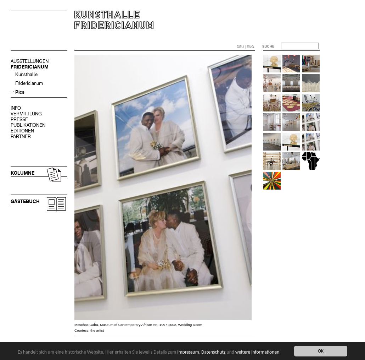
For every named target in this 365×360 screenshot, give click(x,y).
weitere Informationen (257, 352)
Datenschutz (213, 352)
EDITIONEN (22, 130)
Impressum (188, 352)
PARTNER (21, 136)
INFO (16, 108)
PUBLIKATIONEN (28, 125)
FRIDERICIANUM (30, 67)
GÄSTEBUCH (25, 201)
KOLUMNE (22, 173)
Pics (19, 92)
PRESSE (19, 119)
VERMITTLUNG (26, 113)
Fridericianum (29, 83)
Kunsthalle (26, 74)
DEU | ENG (245, 47)
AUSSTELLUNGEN (30, 61)
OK (321, 351)
